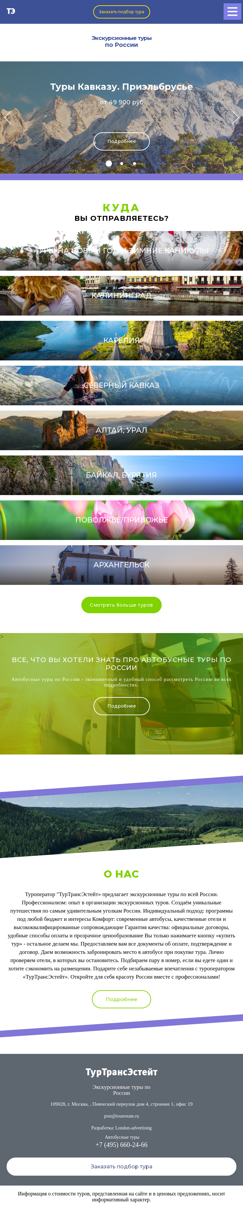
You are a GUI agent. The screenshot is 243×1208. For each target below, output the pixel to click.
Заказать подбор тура (121, 11)
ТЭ (11, 12)
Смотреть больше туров (121, 605)
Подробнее (121, 141)
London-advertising (133, 1127)
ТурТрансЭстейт (121, 1073)
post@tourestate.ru (121, 1116)
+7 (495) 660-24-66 (121, 1144)
